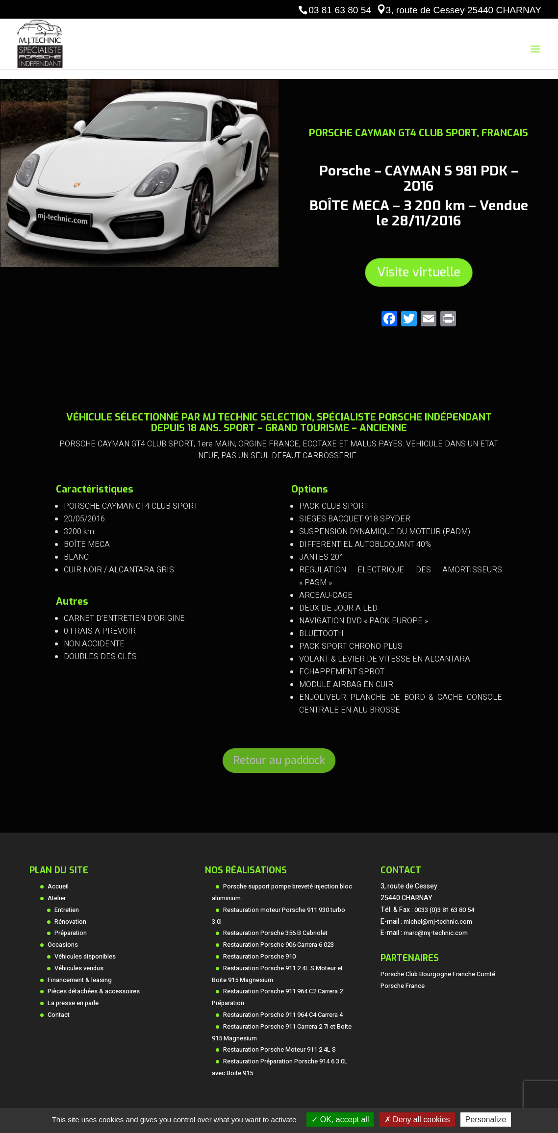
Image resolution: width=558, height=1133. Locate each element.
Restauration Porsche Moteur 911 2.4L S (279, 1049)
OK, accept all (340, 1119)
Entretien (66, 910)
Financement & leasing (80, 980)
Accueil (58, 886)
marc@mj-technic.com (436, 933)
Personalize (486, 1119)
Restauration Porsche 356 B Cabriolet (275, 933)
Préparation (70, 933)
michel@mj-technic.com (438, 921)
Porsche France (402, 986)
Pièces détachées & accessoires (94, 991)
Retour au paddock (279, 760)
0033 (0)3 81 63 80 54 (444, 910)
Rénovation (70, 921)
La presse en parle (73, 1003)
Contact (59, 1014)
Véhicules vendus (78, 968)
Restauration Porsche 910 (259, 956)
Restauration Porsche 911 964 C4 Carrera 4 (283, 1014)
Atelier (57, 898)
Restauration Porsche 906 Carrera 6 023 (278, 944)
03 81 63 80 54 (339, 10)
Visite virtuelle (418, 272)
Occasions (63, 944)
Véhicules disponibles (85, 956)
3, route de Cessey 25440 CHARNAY (463, 10)
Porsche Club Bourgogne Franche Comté (437, 974)
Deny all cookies (417, 1119)
